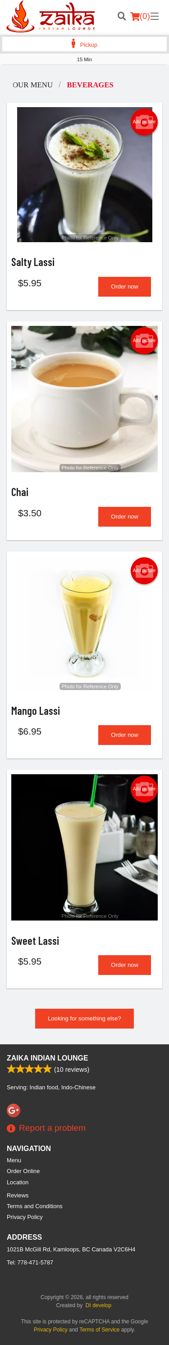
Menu (14, 1160)
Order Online (23, 1171)
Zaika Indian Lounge (47, 1058)
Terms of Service (99, 1330)
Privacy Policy (25, 1217)
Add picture (144, 121)
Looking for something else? (84, 1018)
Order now (124, 286)
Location (17, 1182)
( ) (140, 16)
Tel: (30, 1262)
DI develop (98, 1305)
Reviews (17, 1195)
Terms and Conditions (35, 1206)
